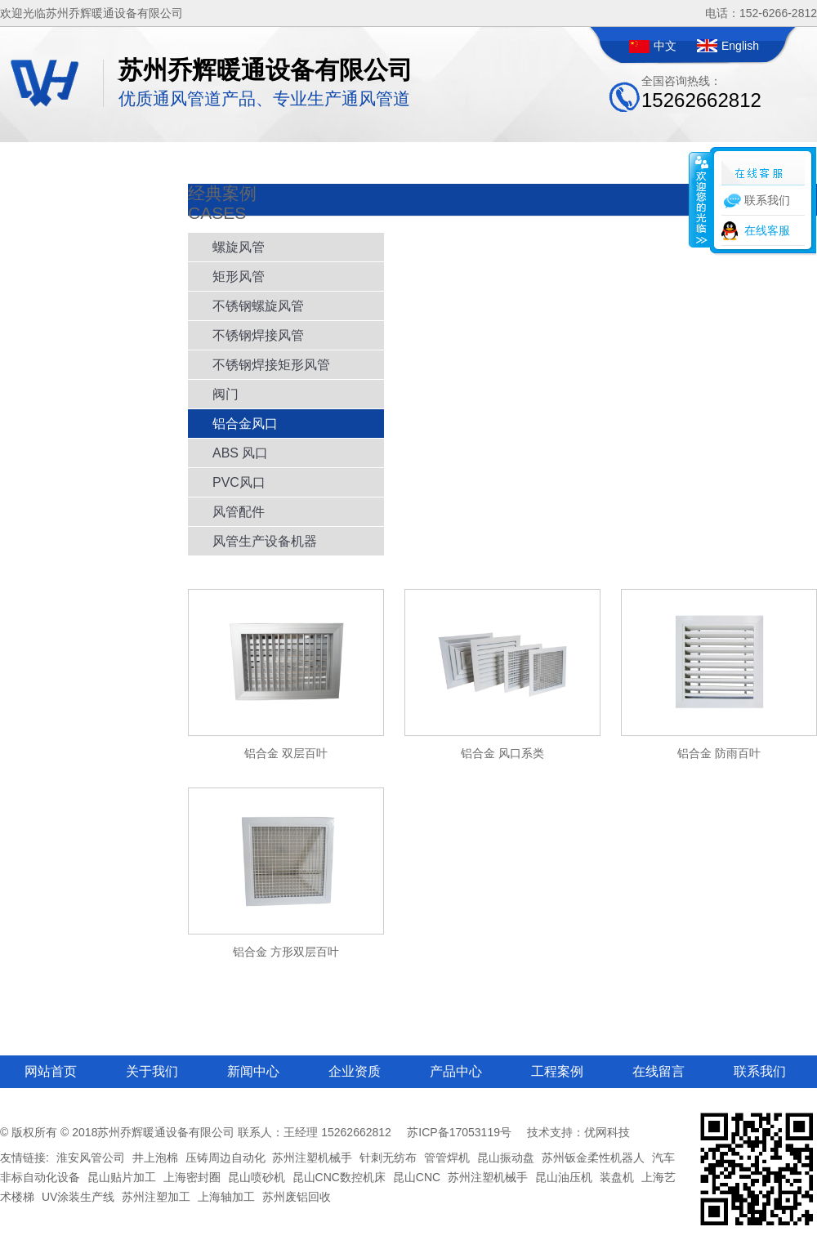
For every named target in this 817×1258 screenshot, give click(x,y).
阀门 (225, 394)
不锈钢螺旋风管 (258, 306)
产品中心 (456, 1071)
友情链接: (24, 1157)
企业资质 (354, 1071)
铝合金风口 (245, 423)
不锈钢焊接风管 (258, 335)
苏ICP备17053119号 (459, 1132)
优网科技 (607, 1132)
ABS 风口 (240, 453)
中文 (665, 45)
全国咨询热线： (701, 92)
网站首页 (51, 1071)
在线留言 (658, 1071)
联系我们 (760, 1071)
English (740, 45)
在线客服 (767, 230)
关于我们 (152, 1071)
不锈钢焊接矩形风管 (271, 365)
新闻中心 (253, 1071)
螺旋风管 (238, 247)
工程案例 (557, 1071)
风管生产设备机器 (264, 541)
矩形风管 (238, 276)
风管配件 (238, 512)
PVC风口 (239, 482)
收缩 (700, 199)
